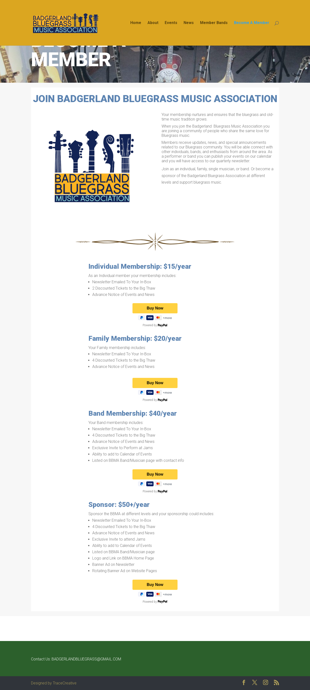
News (189, 23)
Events (171, 23)
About (152, 23)
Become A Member (251, 23)
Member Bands (214, 23)
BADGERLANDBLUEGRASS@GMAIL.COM (86, 659)
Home (135, 23)
